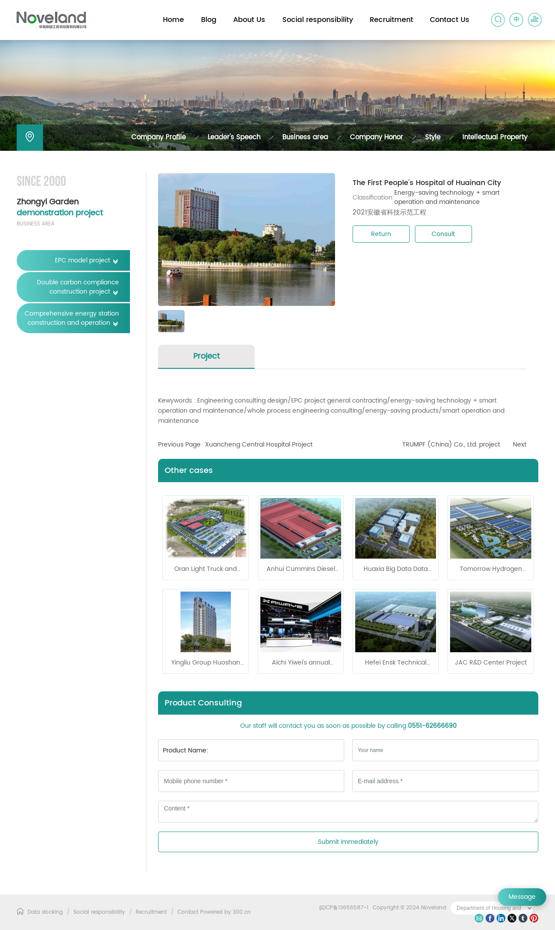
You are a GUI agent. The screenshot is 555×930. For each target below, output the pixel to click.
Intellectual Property (494, 137)
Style (432, 137)
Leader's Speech (234, 137)
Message (522, 897)
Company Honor (376, 137)
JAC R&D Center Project (491, 663)
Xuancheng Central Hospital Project (259, 445)
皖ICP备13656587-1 (343, 908)
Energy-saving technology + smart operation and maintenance (447, 197)
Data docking (45, 912)
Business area (305, 137)
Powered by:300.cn (225, 912)
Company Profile (158, 137)
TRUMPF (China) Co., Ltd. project (451, 445)
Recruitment (151, 912)
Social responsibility (99, 912)
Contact (187, 912)
